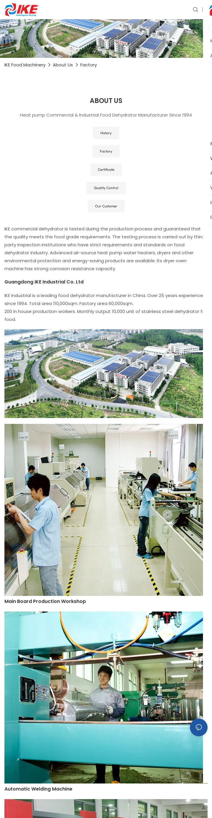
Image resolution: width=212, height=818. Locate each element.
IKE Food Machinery (24, 65)
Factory (88, 65)
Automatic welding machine (38, 789)
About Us (63, 65)
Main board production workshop (45, 601)
